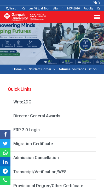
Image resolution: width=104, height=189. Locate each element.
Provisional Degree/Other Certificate (48, 185)
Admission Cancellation (36, 157)
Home (17, 69)
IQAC (99, 8)
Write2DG (22, 101)
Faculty (87, 8)
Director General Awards (36, 115)
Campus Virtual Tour (34, 8)
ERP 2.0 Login (26, 129)
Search (11, 8)
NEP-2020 (72, 8)
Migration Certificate (33, 143)
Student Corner (40, 69)
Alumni (57, 8)
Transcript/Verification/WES (40, 171)
